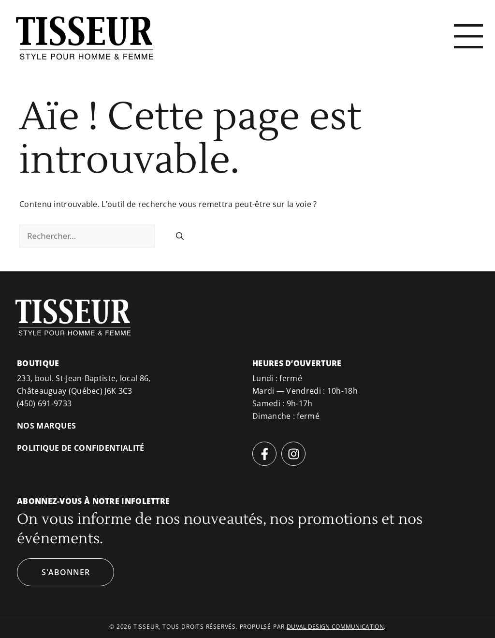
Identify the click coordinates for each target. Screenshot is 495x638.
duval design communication (335, 627)
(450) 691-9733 (44, 403)
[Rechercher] (180, 236)
